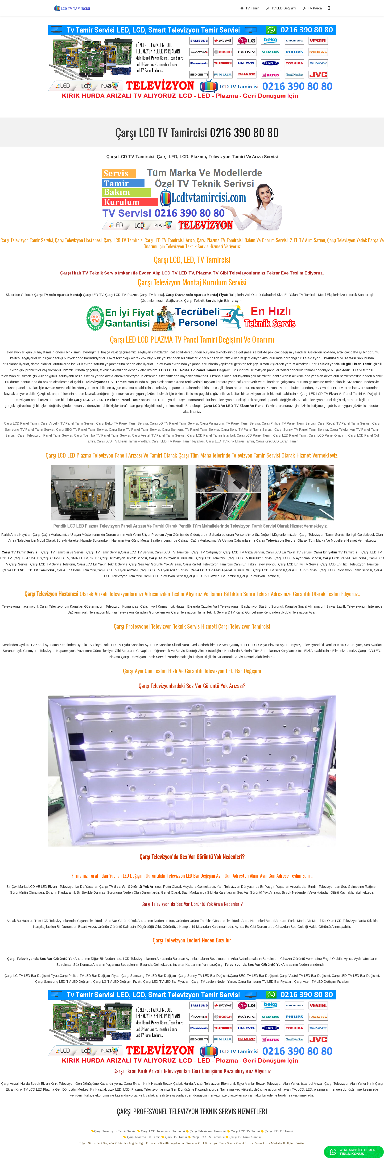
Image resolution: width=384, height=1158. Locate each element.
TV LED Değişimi (281, 8)
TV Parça (312, 8)
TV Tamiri (250, 8)
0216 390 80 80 (244, 132)
